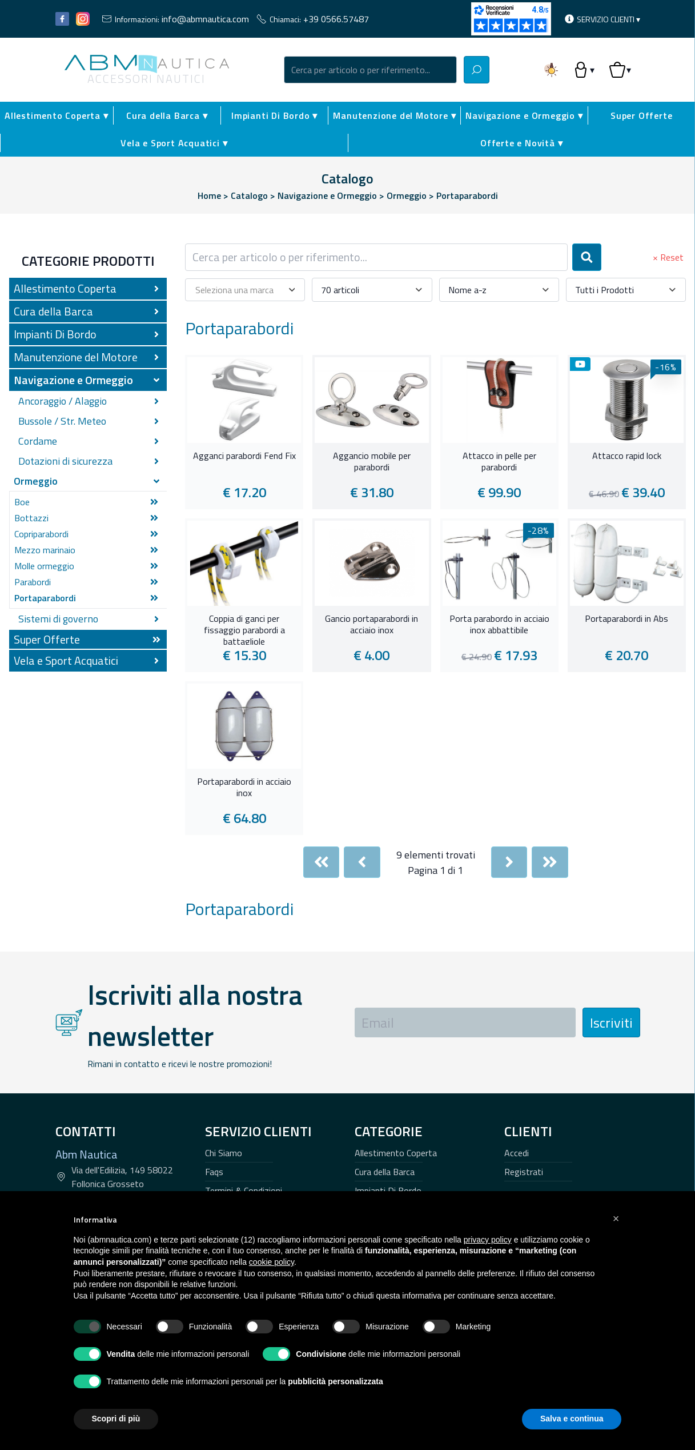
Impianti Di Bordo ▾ (274, 115)
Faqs (214, 1172)
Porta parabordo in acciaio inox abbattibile (499, 625)
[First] (321, 862)
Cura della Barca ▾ (166, 115)
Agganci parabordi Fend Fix (244, 456)
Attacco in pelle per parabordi (499, 462)
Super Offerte (641, 115)
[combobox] (370, 69)
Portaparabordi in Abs (626, 619)
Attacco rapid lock (626, 456)
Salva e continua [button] (571, 1418)
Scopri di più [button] (116, 1418)
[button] (616, 1218)
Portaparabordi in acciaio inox (244, 788)
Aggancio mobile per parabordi (372, 462)
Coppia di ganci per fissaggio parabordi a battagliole (244, 629)
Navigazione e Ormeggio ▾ (523, 115)
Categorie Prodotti (88, 260)
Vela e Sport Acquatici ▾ (173, 143)
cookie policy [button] (271, 1262)
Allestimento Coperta (396, 1153)
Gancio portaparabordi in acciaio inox (371, 625)
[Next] (509, 862)
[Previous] (362, 862)
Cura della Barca (385, 1172)
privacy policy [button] (488, 1239)
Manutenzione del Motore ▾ (394, 115)
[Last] (550, 862)
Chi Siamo (223, 1153)
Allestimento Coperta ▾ (57, 115)
